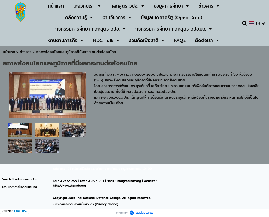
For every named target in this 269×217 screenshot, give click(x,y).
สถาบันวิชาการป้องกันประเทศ (19, 187)
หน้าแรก (9, 52)
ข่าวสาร (26, 52)
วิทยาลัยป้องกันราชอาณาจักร (19, 179)
